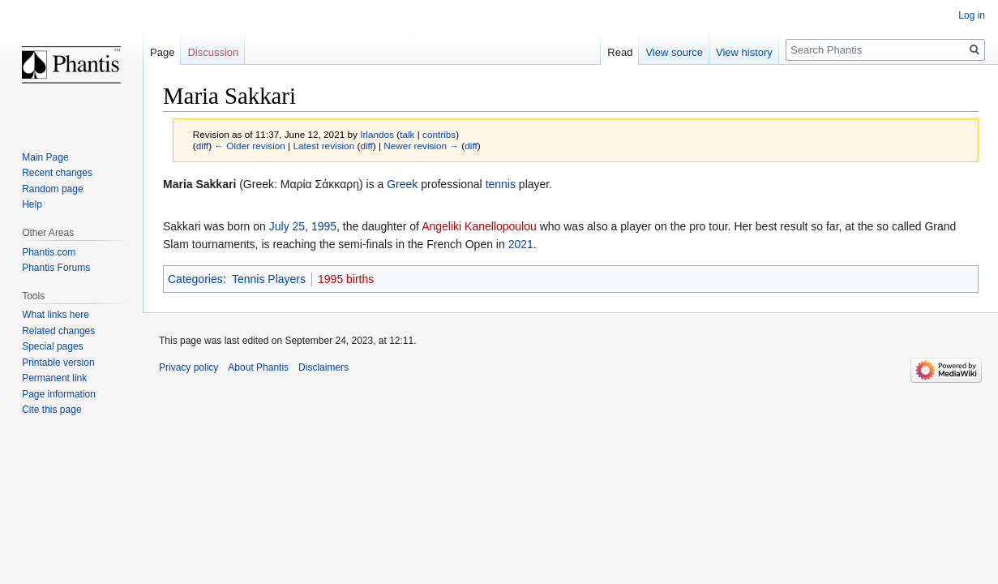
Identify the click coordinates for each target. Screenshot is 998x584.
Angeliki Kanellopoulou (479, 226)
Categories (195, 279)
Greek (402, 184)
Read (619, 52)
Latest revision (323, 145)
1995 (323, 226)
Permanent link (54, 378)
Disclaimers (323, 367)
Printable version (58, 362)
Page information (59, 394)
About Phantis (258, 367)
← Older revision (249, 145)
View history (744, 52)
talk (407, 134)
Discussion (212, 52)
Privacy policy (188, 367)
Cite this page (51, 409)
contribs (439, 134)
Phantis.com (48, 252)
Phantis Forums (56, 267)
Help (32, 204)
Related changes (58, 331)
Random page (52, 189)
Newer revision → (421, 145)
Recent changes (57, 172)
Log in (971, 15)
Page (162, 52)
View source (674, 52)
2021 (520, 244)
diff (202, 145)
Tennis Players (269, 279)
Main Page (45, 157)
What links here (55, 314)
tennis (501, 184)
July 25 (287, 226)
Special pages (52, 346)
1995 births (346, 279)
